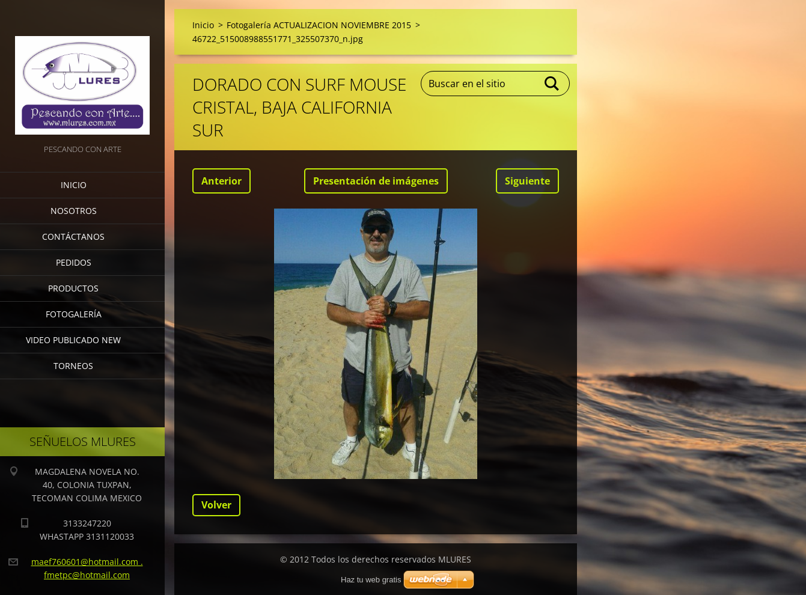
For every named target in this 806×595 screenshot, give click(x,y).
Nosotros (73, 210)
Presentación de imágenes (376, 181)
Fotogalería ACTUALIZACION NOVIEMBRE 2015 (319, 25)
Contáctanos (73, 236)
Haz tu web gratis (371, 579)
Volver (216, 504)
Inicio (74, 185)
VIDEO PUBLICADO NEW (73, 340)
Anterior (221, 181)
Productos (73, 288)
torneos (73, 365)
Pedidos (73, 262)
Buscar (552, 84)
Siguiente (527, 181)
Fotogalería (74, 314)
